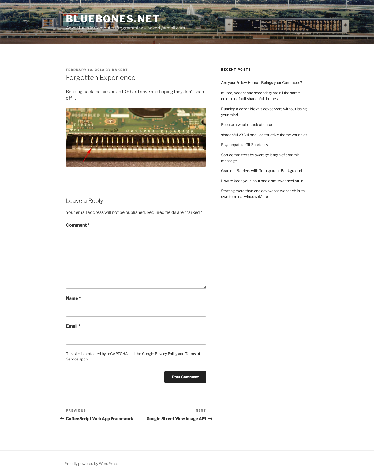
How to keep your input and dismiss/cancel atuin (262, 180)
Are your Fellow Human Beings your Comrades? (261, 82)
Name (73, 298)
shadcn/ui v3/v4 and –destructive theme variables (264, 134)
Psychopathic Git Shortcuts (244, 144)
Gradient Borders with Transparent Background (261, 170)
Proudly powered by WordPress (91, 463)
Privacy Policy (166, 354)
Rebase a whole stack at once (246, 124)
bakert (120, 70)
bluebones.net (113, 19)
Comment (78, 225)
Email (73, 326)
